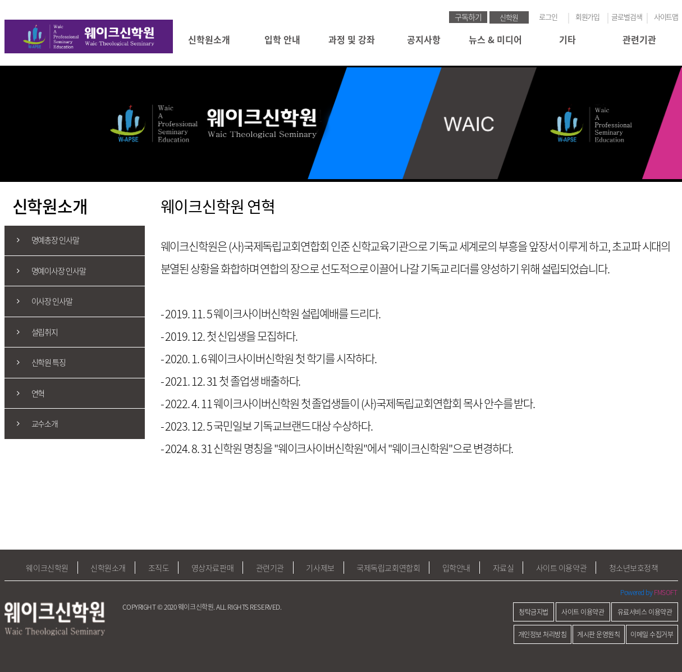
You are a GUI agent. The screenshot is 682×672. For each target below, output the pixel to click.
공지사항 (424, 39)
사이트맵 (666, 16)
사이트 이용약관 (561, 567)
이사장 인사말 (38, 301)
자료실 (503, 567)
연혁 (24, 393)
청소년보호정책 (633, 567)
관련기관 (639, 39)
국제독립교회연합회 (388, 567)
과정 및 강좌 (351, 39)
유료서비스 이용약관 (644, 612)
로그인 (548, 16)
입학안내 (456, 567)
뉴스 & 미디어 (495, 39)
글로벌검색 (626, 16)
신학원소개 (209, 39)
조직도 (159, 567)
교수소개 (31, 423)
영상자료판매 (212, 567)
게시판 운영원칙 (598, 634)
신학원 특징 (35, 362)
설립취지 (31, 332)
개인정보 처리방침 (542, 634)
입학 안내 (280, 39)
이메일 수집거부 (651, 634)
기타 (567, 39)
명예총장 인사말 (41, 240)
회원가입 (587, 16)
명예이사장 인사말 (45, 271)
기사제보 (320, 567)
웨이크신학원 (47, 567)
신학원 (509, 17)
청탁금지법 (533, 612)
